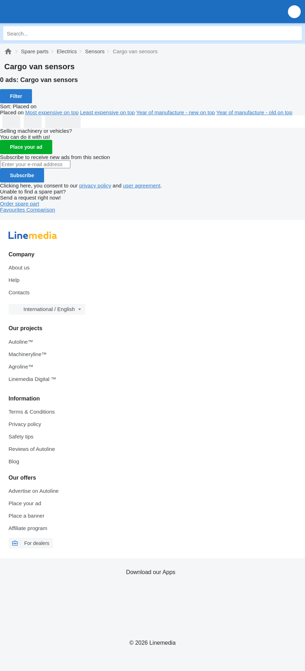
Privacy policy (25, 424)
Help (14, 280)
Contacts (19, 292)
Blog (14, 461)
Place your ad (26, 147)
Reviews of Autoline (32, 449)
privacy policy (95, 185)
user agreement (141, 185)
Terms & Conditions (32, 412)
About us (19, 267)
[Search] (295, 33)
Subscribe (22, 175)
